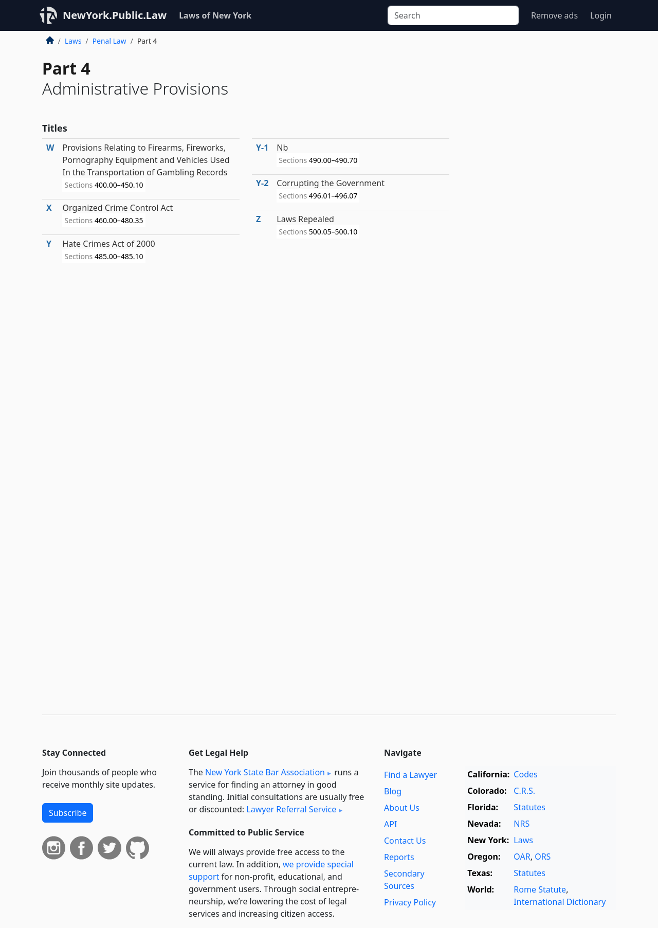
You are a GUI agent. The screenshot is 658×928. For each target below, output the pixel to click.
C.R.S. (524, 790)
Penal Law (109, 41)
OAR (522, 856)
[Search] (453, 15)
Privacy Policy (410, 902)
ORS (543, 856)
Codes (525, 774)
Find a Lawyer (410, 774)
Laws (73, 41)
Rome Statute (540, 889)
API (390, 824)
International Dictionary (560, 901)
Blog (392, 791)
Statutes (529, 807)
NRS (521, 823)
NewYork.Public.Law (115, 15)
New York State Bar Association (265, 772)
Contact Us (405, 840)
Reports (399, 857)
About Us (401, 807)
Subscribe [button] (67, 812)
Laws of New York (215, 15)
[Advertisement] (539, 202)
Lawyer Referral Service (291, 809)
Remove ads (554, 15)
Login (601, 15)
